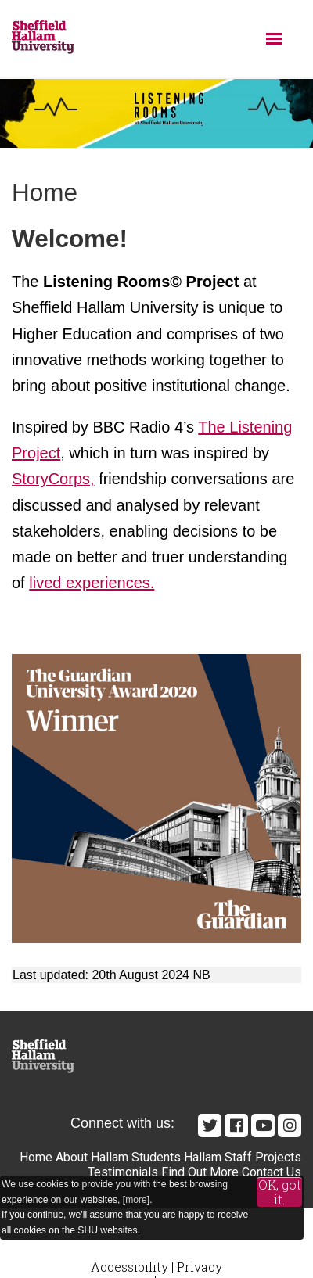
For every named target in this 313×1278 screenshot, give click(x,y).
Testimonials (123, 1172)
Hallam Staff (218, 1157)
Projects (278, 1157)
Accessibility (129, 1266)
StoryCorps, (53, 478)
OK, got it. (279, 1192)
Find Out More (200, 1172)
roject (41, 452)
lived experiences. (91, 582)
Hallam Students (136, 1157)
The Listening (245, 427)
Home (36, 1157)
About (72, 1157)
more (136, 1199)
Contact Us (271, 1172)
